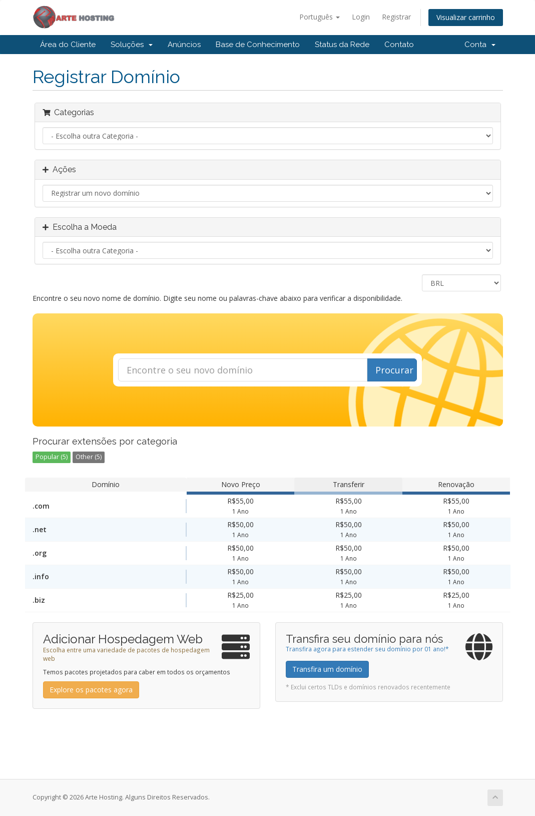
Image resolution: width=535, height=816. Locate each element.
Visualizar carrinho (465, 17)
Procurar (394, 370)
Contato (399, 44)
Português (319, 17)
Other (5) (89, 457)
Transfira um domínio (327, 669)
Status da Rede (342, 44)
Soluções (132, 44)
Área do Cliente (68, 44)
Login (361, 17)
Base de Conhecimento (258, 44)
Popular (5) (52, 457)
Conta (479, 44)
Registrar (396, 17)
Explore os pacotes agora (91, 689)
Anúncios (184, 44)
